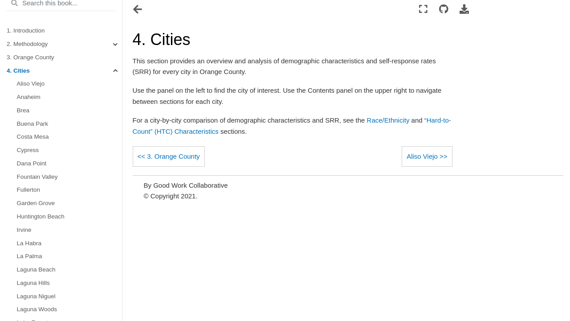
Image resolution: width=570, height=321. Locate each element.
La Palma (29, 256)
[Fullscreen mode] (423, 9)
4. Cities (18, 70)
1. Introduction (26, 30)
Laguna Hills (33, 283)
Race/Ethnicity (388, 120)
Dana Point (32, 163)
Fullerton (29, 189)
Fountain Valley (37, 176)
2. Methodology (27, 44)
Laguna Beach (36, 269)
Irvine (24, 229)
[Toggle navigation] (138, 10)
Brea (23, 110)
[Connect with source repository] (443, 9)
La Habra (29, 243)
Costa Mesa (33, 136)
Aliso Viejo (31, 83)
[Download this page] (464, 9)
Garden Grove (36, 203)
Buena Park (33, 123)
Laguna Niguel (36, 296)
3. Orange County (30, 57)
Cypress (28, 150)
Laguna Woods (37, 309)
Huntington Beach (41, 216)
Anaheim (29, 97)
